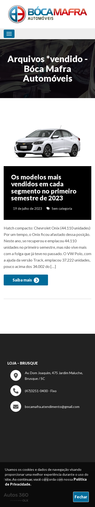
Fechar (81, 496)
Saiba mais (26, 280)
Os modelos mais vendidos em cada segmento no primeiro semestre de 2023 (44, 187)
